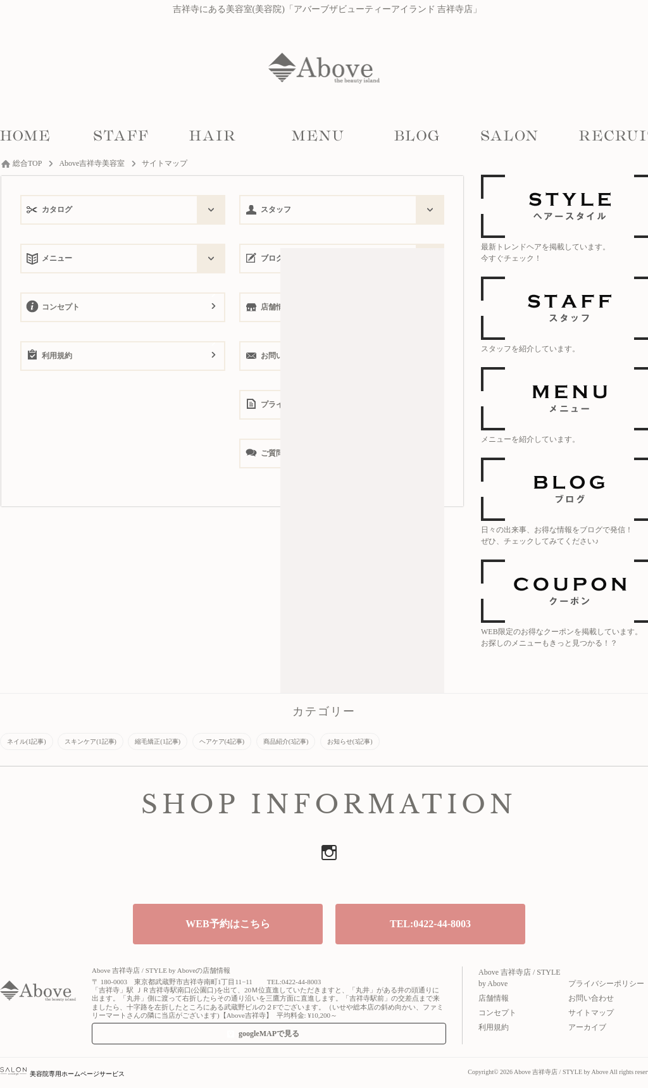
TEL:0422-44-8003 (430, 923)
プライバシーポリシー (606, 983)
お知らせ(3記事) (350, 741)
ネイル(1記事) (26, 741)
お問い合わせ (591, 998)
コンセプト (61, 307)
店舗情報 (493, 998)
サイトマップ (591, 1012)
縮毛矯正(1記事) (157, 741)
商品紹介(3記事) (286, 741)
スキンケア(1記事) (90, 741)
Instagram (329, 852)
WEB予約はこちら (227, 923)
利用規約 (57, 355)
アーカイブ (587, 1027)
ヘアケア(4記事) (222, 741)
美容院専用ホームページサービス (62, 1073)
